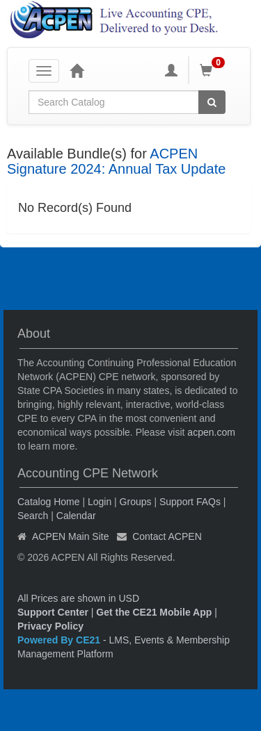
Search (32, 515)
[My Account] (171, 70)
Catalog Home (48, 501)
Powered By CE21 (60, 640)
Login (99, 501)
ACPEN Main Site (70, 536)
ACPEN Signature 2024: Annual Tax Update (116, 161)
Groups (136, 501)
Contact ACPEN (167, 536)
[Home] (76, 70)
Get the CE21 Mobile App (154, 612)
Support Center (52, 612)
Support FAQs (190, 501)
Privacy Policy (50, 626)
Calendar (76, 515)
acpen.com (211, 432)
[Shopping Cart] (214, 70)
